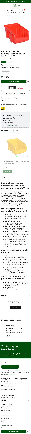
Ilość (2, 70)
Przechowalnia (5, 418)
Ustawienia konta (6, 416)
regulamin (18, 370)
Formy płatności (5, 393)
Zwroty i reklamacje (6, 406)
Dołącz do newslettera (10, 367)
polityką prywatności (10, 374)
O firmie (3, 427)
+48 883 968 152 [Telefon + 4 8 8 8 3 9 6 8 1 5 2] (8, 381)
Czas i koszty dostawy (7, 395)
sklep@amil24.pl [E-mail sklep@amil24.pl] (8, 386)
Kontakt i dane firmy (6, 425)
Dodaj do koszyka (13, 81)
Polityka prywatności (7, 404)
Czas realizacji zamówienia (8, 397)
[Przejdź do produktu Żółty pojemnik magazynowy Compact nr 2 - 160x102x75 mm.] (16, 146)
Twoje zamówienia (6, 415)
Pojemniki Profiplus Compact (23, 15)
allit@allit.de (10, 336)
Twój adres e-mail (6, 362)
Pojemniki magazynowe (9, 15)
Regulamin (4, 408)
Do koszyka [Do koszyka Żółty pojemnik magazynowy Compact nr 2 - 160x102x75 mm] (7, 171)
